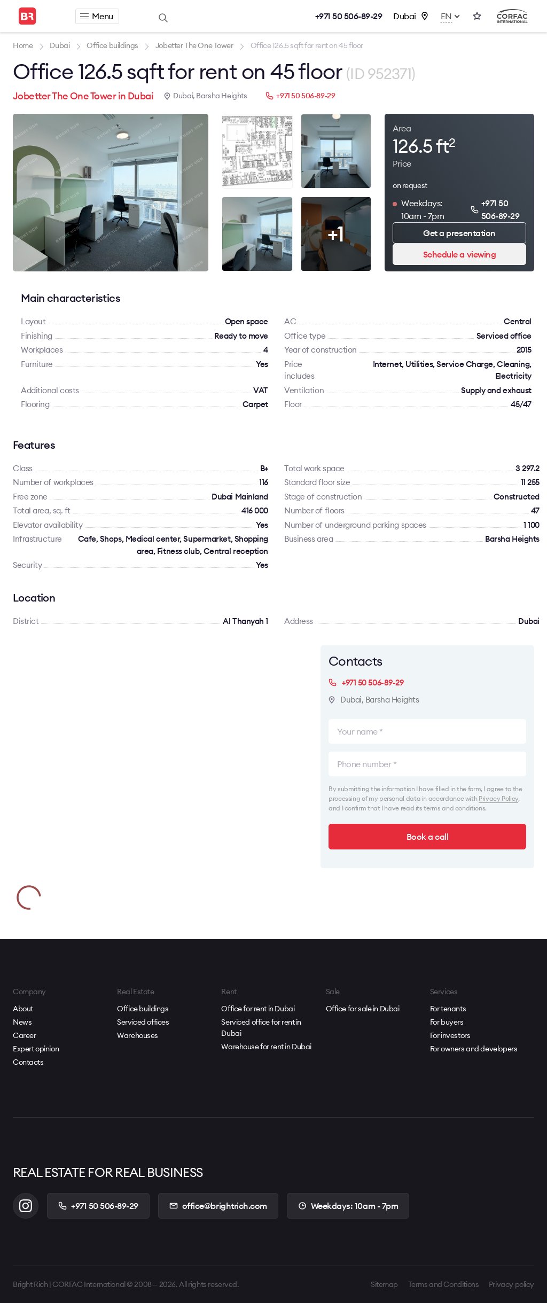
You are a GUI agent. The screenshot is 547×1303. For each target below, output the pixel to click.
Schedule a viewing (459, 254)
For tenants (448, 1008)
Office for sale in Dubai (363, 1008)
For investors (450, 1035)
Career (24, 1035)
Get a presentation (459, 233)
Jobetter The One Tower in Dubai (83, 96)
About (23, 1008)
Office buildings (142, 1008)
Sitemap (384, 1284)
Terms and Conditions (443, 1284)
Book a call (428, 836)
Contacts (28, 1062)
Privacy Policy (498, 798)
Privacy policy (511, 1284)
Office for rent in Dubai (257, 1008)
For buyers (447, 1022)
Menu (96, 16)
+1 (335, 233)
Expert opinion (36, 1049)
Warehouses (137, 1035)
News (22, 1022)
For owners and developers (474, 1049)
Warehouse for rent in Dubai (266, 1046)
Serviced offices (143, 1022)
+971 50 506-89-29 (348, 16)
